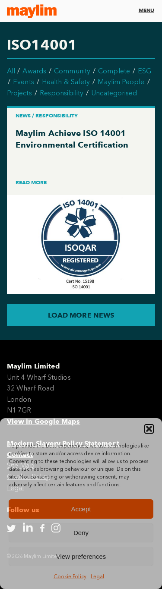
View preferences (81, 556)
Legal (97, 576)
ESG (144, 71)
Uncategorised (114, 93)
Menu (146, 10)
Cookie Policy (70, 576)
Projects (19, 93)
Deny (81, 532)
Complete (114, 71)
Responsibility (61, 93)
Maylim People (121, 82)
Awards (34, 71)
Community (72, 71)
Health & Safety (66, 82)
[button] (149, 429)
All (11, 71)
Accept (81, 509)
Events (23, 82)
